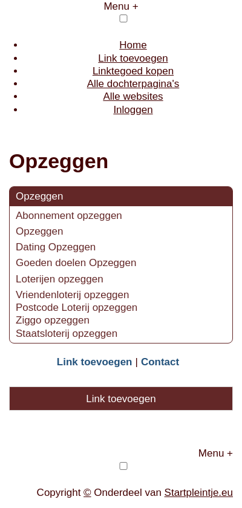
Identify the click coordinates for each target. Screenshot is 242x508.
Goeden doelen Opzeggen (76, 263)
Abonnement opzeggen (70, 215)
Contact (160, 362)
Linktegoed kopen (133, 71)
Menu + (120, 6)
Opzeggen (39, 196)
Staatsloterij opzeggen (66, 333)
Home (132, 45)
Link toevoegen (133, 58)
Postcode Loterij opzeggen (76, 307)
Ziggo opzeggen (53, 320)
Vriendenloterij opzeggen (72, 295)
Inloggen (132, 110)
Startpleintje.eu (199, 492)
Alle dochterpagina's (133, 84)
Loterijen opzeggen (59, 279)
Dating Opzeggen (56, 247)
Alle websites (133, 96)
